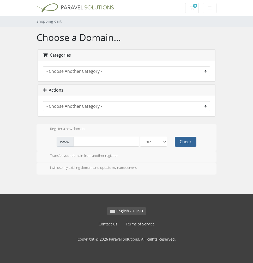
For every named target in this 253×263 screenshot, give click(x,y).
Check (185, 142)
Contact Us (108, 224)
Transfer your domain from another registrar (80, 156)
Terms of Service (140, 224)
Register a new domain (63, 129)
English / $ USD (126, 210)
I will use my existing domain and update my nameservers (89, 168)
